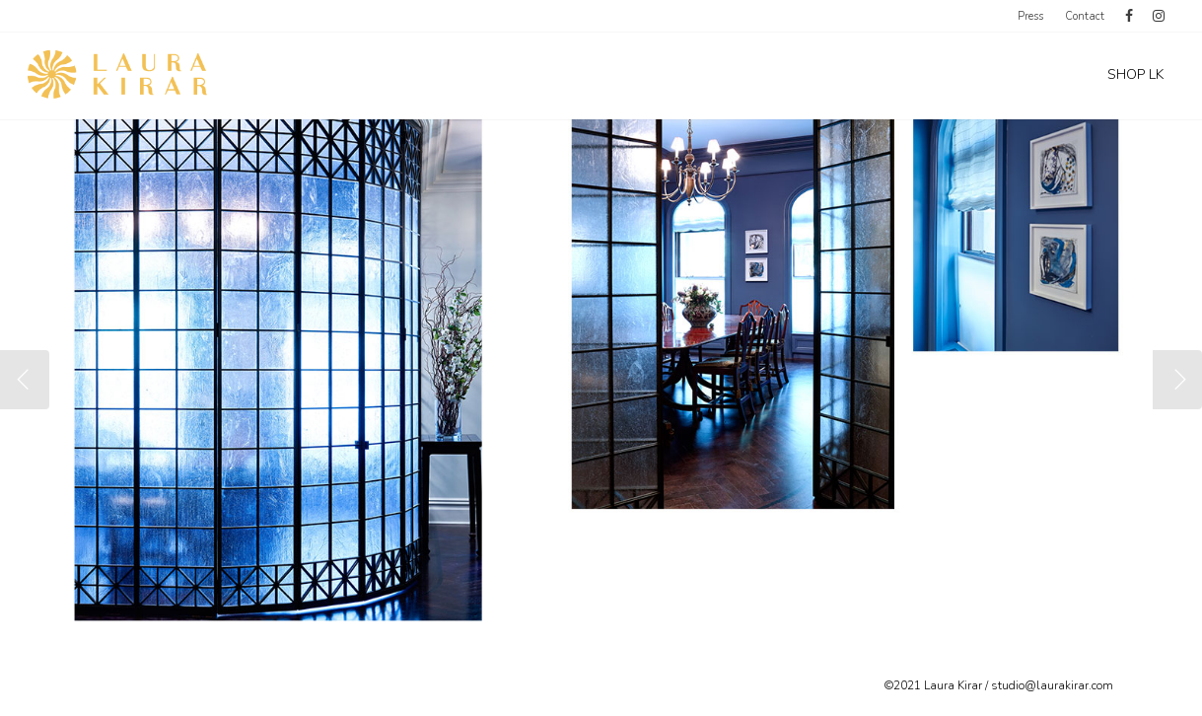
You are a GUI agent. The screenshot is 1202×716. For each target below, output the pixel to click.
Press (1030, 16)
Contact (1084, 16)
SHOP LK (1135, 74)
